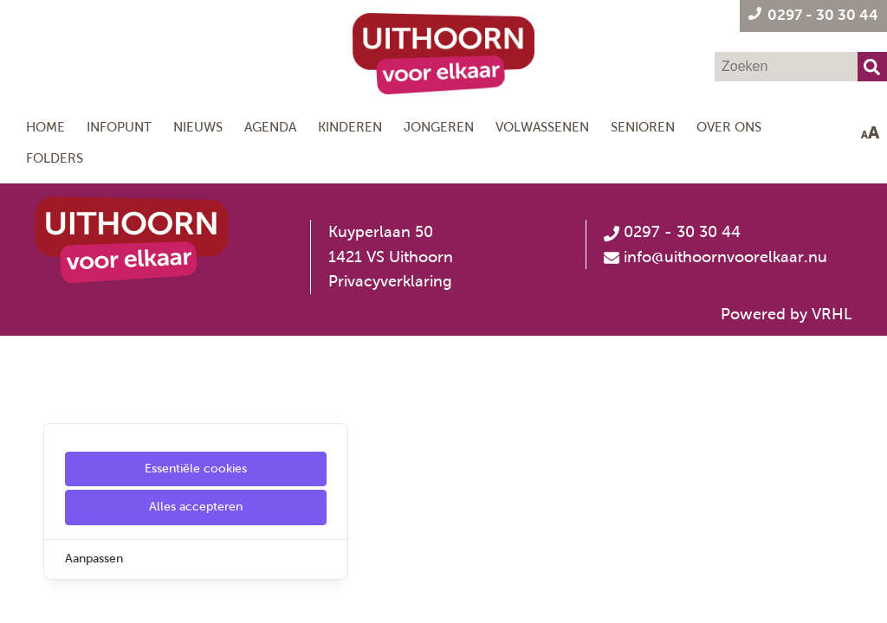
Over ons (728, 126)
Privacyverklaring (390, 281)
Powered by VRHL (786, 314)
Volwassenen (542, 126)
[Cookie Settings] (20, 597)
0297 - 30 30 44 (672, 232)
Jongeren (439, 126)
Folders (54, 158)
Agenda (270, 126)
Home (45, 126)
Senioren (643, 126)
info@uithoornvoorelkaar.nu (725, 257)
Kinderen (350, 126)
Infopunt (119, 126)
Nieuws (198, 126)
